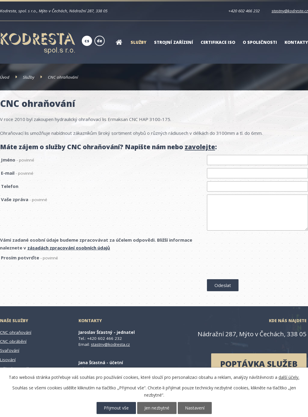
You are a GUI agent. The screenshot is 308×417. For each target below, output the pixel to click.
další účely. (289, 377)
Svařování (9, 350)
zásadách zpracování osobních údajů (68, 248)
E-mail (17, 173)
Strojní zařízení (173, 42)
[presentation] (252, 265)
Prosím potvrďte (29, 258)
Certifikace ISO (218, 42)
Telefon (9, 186)
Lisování (8, 359)
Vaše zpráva (24, 199)
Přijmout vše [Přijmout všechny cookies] (116, 408)
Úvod (119, 46)
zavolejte (200, 147)
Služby (138, 42)
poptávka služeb (258, 363)
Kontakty (296, 42)
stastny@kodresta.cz (290, 11)
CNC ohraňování (15, 332)
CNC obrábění (13, 341)
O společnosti (260, 42)
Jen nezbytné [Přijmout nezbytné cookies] (156, 408)
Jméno (17, 160)
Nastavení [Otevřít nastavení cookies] (195, 408)
